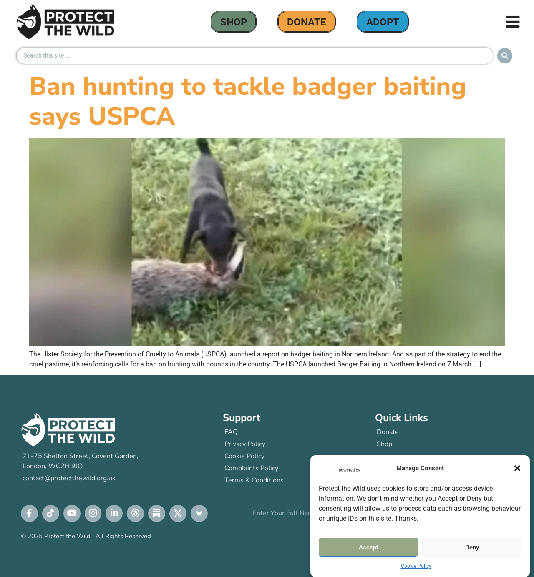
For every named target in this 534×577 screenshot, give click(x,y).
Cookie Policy (416, 566)
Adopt (382, 22)
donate (306, 22)
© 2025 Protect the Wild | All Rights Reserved (86, 536)
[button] (517, 468)
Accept (368, 547)
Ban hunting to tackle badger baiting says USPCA (247, 101)
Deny (472, 547)
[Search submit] (504, 55)
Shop (233, 22)
